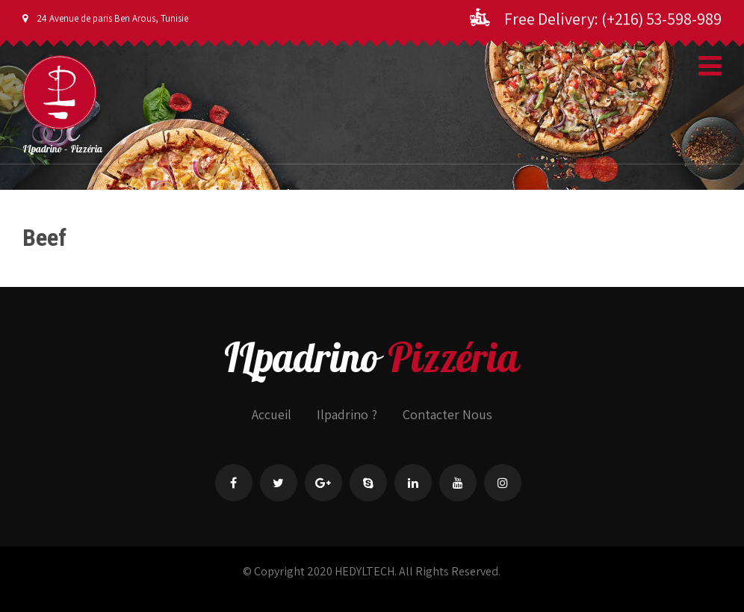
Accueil (271, 414)
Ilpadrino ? (347, 414)
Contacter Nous (447, 414)
